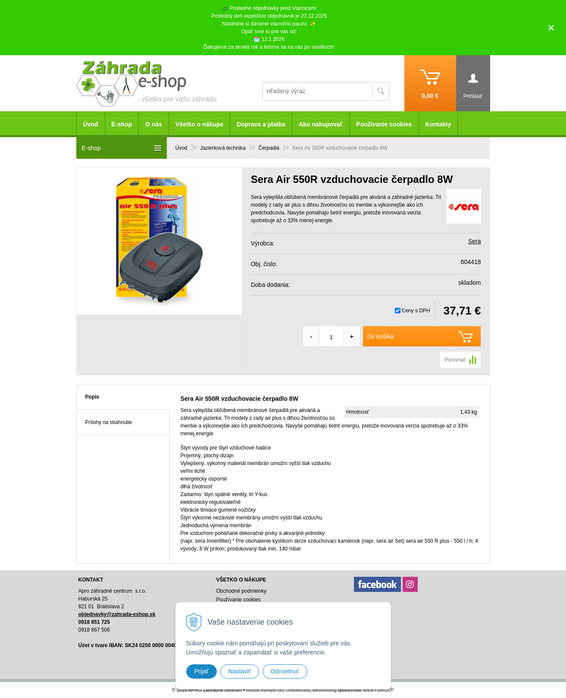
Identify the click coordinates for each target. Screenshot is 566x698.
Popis (92, 397)
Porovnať (455, 360)
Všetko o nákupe (199, 124)
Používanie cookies (384, 124)
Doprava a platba (261, 124)
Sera (474, 241)
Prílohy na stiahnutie (108, 422)
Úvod (90, 124)
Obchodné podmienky (241, 591)
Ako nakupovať (321, 124)
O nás (153, 124)
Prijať (201, 671)
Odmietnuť (285, 671)
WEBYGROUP (378, 689)
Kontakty (438, 124)
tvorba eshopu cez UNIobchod (278, 689)
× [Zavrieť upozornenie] (551, 27)
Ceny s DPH (416, 311)
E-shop (122, 124)
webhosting (325, 689)
